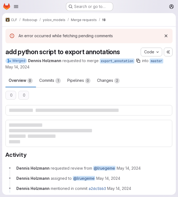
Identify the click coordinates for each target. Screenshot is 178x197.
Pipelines (78, 80)
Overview (21, 80)
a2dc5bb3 (97, 188)
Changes (108, 80)
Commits (50, 80)
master (156, 61)
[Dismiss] (166, 36)
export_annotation (117, 61)
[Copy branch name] (138, 60)
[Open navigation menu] (16, 6)
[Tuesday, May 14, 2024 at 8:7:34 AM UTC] (129, 168)
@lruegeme (104, 168)
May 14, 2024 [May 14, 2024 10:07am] (17, 67)
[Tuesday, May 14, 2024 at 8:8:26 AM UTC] (119, 188)
